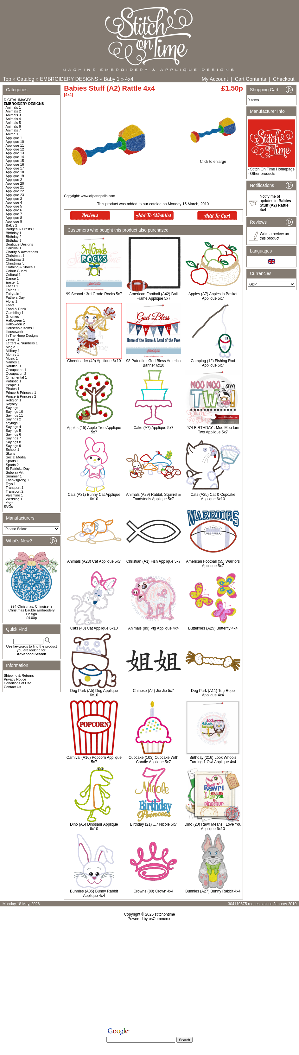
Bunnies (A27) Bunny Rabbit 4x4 (212, 891)
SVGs (8, 506)
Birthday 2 (14, 237)
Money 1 (12, 354)
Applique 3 (14, 199)
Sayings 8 (13, 442)
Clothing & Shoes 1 (20, 267)
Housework (14, 332)
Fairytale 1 (14, 294)
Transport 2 (14, 491)
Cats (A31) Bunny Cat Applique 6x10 (94, 496)
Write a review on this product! (274, 236)
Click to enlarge (213, 160)
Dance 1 (12, 278)
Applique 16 (15, 164)
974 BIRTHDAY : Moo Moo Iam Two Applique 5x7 (213, 429)
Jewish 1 (12, 339)
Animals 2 (13, 111)
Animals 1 (13, 107)
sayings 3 (13, 423)
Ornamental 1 (16, 377)
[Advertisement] (149, 975)
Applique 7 (14, 214)
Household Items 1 (20, 328)
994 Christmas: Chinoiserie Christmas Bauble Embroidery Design (31, 610)
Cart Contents (250, 79)
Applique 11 (15, 145)
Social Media (16, 457)
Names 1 (13, 362)
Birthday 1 (14, 233)
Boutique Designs (19, 244)
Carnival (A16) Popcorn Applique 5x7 (94, 759)
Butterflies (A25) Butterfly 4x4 (213, 628)
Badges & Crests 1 (20, 229)
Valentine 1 (14, 495)
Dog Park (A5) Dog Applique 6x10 (94, 692)
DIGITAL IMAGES (17, 100)
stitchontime (165, 914)
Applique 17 (15, 168)
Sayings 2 (13, 419)
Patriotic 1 (13, 381)
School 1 (12, 449)
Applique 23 (15, 195)
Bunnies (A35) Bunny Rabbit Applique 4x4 (94, 893)
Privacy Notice (15, 679)
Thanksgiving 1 (17, 480)
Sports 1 (12, 461)
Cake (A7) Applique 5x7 (153, 427)
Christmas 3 (15, 263)
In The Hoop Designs (22, 335)
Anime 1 (12, 134)
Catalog (25, 79)
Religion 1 (13, 400)
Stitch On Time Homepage (272, 169)
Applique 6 (14, 210)
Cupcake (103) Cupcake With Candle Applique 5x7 (153, 759)
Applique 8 (14, 218)
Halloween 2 (15, 324)
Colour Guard (16, 271)
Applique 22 (15, 191)
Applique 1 (14, 138)
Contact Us (12, 687)
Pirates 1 (12, 389)
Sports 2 (12, 465)
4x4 (129, 79)
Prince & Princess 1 (21, 392)
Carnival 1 (14, 248)
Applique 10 (15, 142)
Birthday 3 (14, 240)
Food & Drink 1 (17, 309)
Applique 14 (15, 157)
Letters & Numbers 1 (22, 343)
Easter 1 (12, 282)
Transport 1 (14, 487)
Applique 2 (14, 180)
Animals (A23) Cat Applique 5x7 (94, 561)
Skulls (10, 453)
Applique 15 (15, 161)
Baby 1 (111, 79)
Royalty (11, 404)
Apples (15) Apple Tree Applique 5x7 (94, 429)
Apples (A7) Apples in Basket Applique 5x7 (213, 296)
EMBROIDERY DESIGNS (69, 79)
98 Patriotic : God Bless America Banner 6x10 (153, 363)
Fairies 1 (12, 290)
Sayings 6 (13, 434)
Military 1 (13, 351)
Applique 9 (14, 221)
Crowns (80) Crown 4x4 (153, 891)
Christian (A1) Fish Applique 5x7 (153, 561)
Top (7, 79)
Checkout (284, 79)
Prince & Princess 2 (21, 396)
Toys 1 (11, 484)
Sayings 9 (13, 446)
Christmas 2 (15, 259)
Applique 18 (15, 172)
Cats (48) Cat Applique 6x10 (94, 628)
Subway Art (14, 472)
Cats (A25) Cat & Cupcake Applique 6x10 (212, 496)
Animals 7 (13, 130)
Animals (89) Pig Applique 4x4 (153, 628)
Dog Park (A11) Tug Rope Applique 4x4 (213, 692)
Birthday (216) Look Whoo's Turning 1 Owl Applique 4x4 (212, 759)
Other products (262, 173)
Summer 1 (14, 476)
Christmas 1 (15, 256)
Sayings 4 (13, 427)
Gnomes (12, 316)
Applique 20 (15, 183)
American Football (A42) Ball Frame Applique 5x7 (153, 296)
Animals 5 (13, 123)
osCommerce (160, 919)
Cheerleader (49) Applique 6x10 (94, 361)
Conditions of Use (17, 683)
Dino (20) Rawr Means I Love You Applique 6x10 (212, 826)
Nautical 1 (13, 366)
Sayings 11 (14, 415)
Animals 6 (13, 126)
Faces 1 (12, 286)
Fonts (10, 305)
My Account (215, 79)
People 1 (12, 385)
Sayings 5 (13, 430)
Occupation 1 (16, 370)
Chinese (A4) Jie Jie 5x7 (153, 690)
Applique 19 (15, 176)
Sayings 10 (14, 411)
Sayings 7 (13, 438)
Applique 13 (15, 153)
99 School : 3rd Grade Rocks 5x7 (94, 294)
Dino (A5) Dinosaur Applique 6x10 (94, 826)
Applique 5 (14, 206)
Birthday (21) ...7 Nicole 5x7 (153, 824)
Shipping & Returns (19, 675)
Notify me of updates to (275, 203)
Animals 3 (13, 115)
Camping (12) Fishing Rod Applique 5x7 (213, 363)
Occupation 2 (16, 373)
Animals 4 (13, 119)
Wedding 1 (14, 499)
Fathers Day (15, 297)
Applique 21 (15, 187)
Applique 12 (15, 149)
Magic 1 (12, 347)
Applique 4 (14, 202)
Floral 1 (11, 301)
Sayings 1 (13, 408)
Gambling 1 (14, 313)
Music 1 (12, 358)
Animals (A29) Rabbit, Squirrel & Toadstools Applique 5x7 (153, 496)
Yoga (10, 503)
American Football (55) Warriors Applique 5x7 (213, 563)
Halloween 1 (15, 320)
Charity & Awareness (22, 252)
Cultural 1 (13, 275)
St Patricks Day (17, 468)
